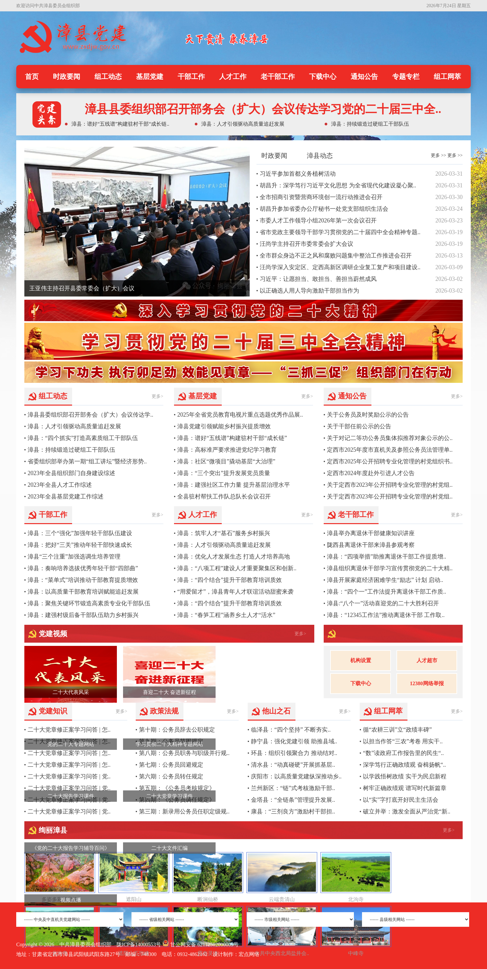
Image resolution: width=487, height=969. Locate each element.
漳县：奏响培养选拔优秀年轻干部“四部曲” (83, 568)
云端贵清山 (282, 899)
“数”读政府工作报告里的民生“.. (403, 753)
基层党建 (149, 77)
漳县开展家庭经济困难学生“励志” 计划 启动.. (385, 580)
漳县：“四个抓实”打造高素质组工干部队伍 (83, 438)
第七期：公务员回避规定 (171, 764)
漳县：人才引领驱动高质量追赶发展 (74, 426)
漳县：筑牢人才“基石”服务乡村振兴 (223, 533)
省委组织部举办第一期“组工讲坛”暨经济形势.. (87, 461)
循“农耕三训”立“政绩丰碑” (397, 729)
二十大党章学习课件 (169, 796)
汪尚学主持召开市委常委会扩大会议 (306, 244)
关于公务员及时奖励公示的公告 (368, 414)
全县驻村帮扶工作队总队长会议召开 (224, 496)
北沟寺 (356, 899)
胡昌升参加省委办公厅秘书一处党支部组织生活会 (324, 209)
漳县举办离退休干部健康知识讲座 (371, 533)
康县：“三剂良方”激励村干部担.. (293, 811)
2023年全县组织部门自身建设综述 (71, 473)
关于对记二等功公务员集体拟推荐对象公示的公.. (390, 438)
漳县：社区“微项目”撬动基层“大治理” (226, 461)
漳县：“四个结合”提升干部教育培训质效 (229, 580)
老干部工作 (278, 77)
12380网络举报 (427, 683)
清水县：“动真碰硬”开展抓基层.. (293, 764)
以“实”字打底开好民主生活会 (400, 800)
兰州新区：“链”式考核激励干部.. (293, 788)
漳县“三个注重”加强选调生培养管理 (74, 556)
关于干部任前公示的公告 (359, 426)
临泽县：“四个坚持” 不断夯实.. (291, 729)
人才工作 (232, 77)
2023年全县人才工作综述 (60, 485)
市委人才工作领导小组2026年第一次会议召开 (318, 220)
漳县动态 (320, 155)
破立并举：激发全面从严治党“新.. (406, 811)
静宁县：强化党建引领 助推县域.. (294, 741)
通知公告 (364, 77)
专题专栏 (405, 77)
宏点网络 (249, 954)
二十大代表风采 (71, 692)
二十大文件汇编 (169, 848)
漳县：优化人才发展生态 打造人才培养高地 (233, 556)
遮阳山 (134, 899)
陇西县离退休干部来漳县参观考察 (371, 545)
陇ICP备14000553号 (139, 944)
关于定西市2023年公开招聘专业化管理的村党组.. (390, 485)
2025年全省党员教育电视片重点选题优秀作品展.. (240, 414)
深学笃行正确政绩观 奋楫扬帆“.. (404, 764)
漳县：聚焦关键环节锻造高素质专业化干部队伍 (89, 603)
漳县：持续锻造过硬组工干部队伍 (71, 450)
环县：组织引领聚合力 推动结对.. (294, 753)
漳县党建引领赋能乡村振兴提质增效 (224, 426)
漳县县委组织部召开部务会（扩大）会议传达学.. (90, 414)
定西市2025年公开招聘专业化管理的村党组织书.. (390, 461)
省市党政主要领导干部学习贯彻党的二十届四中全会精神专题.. (340, 232)
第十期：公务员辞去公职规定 (177, 729)
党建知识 (53, 711)
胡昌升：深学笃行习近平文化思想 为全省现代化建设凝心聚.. (338, 185)
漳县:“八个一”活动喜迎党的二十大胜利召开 (383, 603)
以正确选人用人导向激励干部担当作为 (309, 290)
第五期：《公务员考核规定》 (177, 788)
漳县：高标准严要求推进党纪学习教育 (227, 450)
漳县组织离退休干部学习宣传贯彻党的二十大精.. (390, 568)
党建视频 (53, 634)
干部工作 (191, 77)
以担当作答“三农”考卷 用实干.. (403, 741)
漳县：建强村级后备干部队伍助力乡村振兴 (83, 615)
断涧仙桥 (207, 899)
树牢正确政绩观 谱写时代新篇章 (404, 788)
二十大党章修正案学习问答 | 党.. (69, 776)
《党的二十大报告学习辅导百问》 (71, 848)
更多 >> (438, 155)
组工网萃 (447, 77)
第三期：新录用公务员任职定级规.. (184, 811)
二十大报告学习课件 (70, 796)
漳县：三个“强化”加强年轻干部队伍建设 (80, 533)
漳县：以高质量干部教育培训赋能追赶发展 (83, 591)
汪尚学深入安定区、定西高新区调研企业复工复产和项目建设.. (340, 267)
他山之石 (276, 711)
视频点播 (70, 900)
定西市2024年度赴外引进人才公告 (371, 473)
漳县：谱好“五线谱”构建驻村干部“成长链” (232, 438)
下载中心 (322, 77)
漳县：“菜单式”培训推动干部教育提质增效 (83, 580)
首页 (32, 77)
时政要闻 (66, 77)
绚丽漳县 (53, 830)
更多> (157, 396)
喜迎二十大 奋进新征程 (169, 692)
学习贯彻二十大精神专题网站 (169, 744)
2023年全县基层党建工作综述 (66, 496)
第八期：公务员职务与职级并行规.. (184, 753)
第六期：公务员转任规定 (171, 776)
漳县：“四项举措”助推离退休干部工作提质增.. (386, 556)
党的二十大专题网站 (70, 744)
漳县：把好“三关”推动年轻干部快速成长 (80, 545)
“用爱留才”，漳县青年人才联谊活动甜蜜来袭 (235, 591)
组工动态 (108, 77)
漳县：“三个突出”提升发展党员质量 (223, 473)
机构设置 (360, 660)
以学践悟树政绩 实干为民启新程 (404, 776)
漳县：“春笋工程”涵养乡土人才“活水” (226, 615)
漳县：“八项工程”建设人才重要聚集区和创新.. (236, 568)
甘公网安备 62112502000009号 (200, 944)
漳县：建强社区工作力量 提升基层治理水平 (233, 485)
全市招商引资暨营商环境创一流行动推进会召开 (321, 197)
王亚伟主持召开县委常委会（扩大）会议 (81, 288)
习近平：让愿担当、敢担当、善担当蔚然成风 (318, 279)
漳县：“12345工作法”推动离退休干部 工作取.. (385, 615)
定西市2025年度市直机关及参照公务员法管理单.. (390, 450)
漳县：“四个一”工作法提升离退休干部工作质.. (386, 591)
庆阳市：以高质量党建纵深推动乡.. (296, 776)
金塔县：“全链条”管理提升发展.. (293, 800)
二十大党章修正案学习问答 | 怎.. (69, 729)
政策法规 (164, 711)
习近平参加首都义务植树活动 (298, 173)
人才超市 (427, 660)
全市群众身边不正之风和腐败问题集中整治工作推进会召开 (336, 255)
